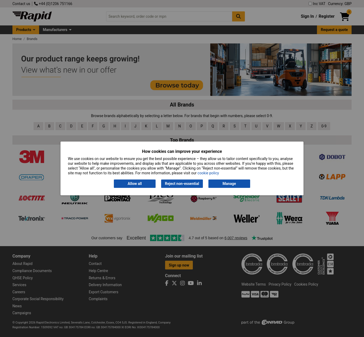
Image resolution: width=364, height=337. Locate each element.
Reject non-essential (182, 183)
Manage (229, 183)
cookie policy (208, 173)
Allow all (135, 183)
